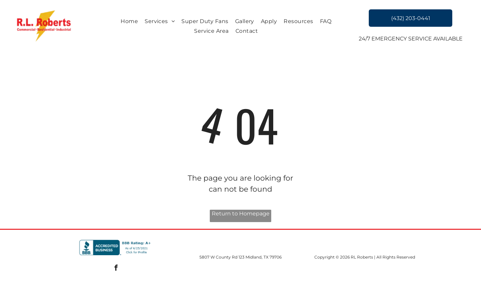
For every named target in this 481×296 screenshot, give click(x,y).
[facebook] (116, 268)
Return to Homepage (241, 213)
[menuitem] (129, 21)
